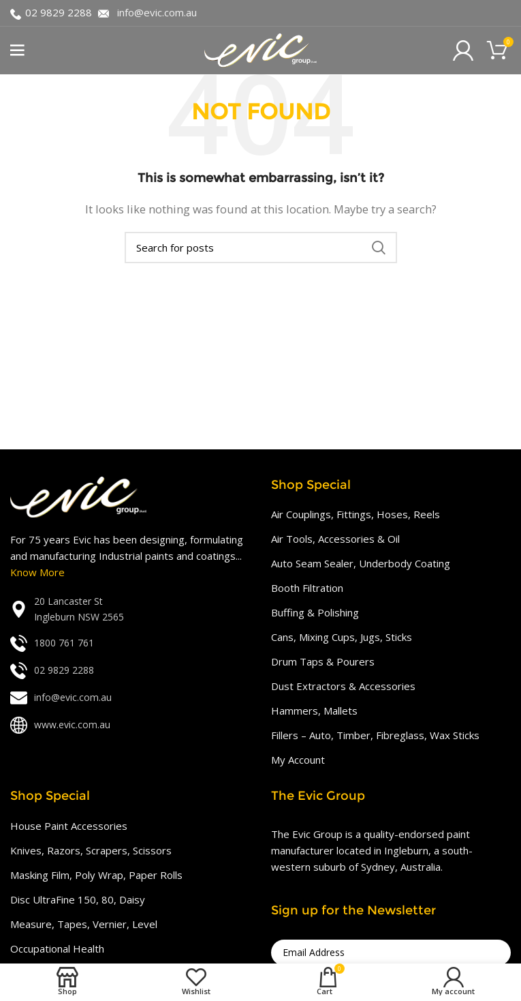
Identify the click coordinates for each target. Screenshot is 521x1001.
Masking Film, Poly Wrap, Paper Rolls (96, 875)
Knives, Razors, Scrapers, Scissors (91, 850)
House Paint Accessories (68, 826)
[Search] (261, 247)
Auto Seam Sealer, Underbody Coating (360, 563)
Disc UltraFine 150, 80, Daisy (77, 899)
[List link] (130, 609)
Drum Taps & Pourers (323, 661)
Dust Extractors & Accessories (343, 686)
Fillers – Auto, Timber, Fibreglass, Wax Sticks (375, 735)
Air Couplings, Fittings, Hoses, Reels (355, 514)
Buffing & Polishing (315, 612)
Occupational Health (57, 948)
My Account (298, 759)
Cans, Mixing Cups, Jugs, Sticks (341, 637)
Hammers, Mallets (314, 710)
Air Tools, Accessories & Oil (335, 539)
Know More (37, 572)
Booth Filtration (307, 588)
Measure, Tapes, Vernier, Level (83, 924)
